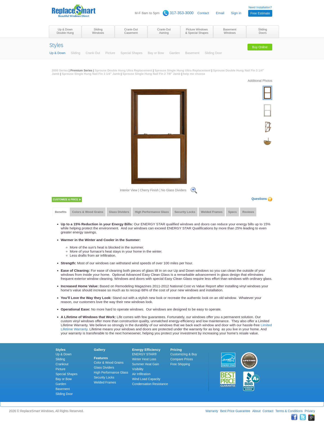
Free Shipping (180, 364)
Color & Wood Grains (109, 362)
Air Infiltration (141, 374)
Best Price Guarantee (235, 411)
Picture (60, 369)
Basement (63, 389)
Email (220, 13)
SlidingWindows (98, 31)
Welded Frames (105, 382)
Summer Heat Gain (145, 364)
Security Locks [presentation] (184, 212)
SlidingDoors (262, 31)
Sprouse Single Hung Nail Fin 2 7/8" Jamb (151, 73)
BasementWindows (229, 31)
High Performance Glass (111, 372)
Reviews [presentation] (248, 212)
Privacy (310, 411)
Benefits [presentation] (60, 212)
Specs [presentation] (232, 212)
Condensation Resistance (150, 384)
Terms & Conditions (289, 411)
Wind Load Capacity (146, 379)
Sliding (60, 359)
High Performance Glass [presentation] (152, 212)
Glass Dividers (104, 367)
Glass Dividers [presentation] (119, 212)
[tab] (60, 212)
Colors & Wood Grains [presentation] (87, 212)
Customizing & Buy (183, 354)
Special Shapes (66, 374)
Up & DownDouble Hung (65, 31)
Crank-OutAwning (164, 31)
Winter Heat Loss (144, 359)
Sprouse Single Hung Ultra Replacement (183, 70)
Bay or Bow (64, 379)
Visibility (137, 369)
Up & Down (64, 354)
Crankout (62, 364)
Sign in (236, 13)
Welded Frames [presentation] (212, 212)
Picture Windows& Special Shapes (196, 31)
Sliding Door (64, 394)
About (256, 411)
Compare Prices (181, 359)
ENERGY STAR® (144, 354)
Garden (61, 384)
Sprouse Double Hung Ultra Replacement (123, 70)
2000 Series (60, 70)
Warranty (211, 411)
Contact (203, 13)
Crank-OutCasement (131, 31)
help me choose (194, 73)
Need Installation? (260, 11)
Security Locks (104, 377)
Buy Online (260, 47)
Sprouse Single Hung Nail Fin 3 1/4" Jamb (91, 73)
